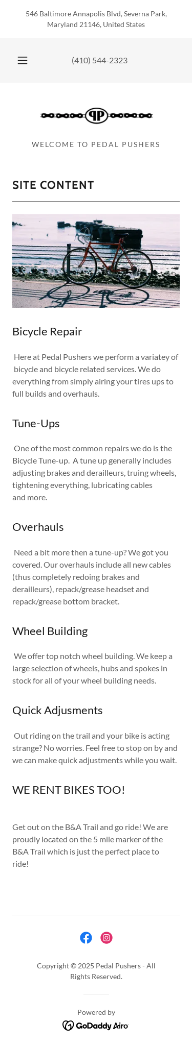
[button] (22, 60)
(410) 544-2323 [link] (99, 60)
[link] (96, 115)
